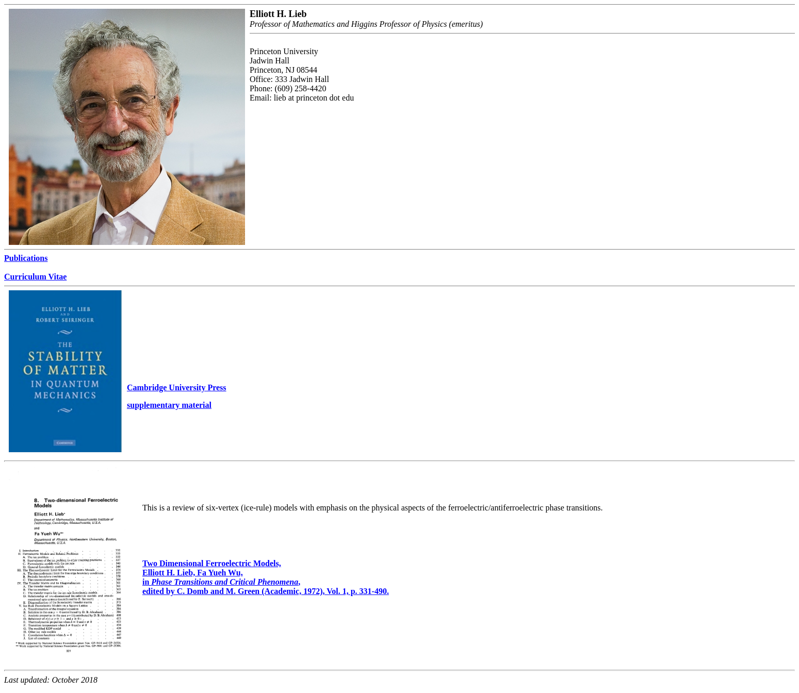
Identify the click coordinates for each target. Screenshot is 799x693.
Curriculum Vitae (35, 276)
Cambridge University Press (176, 387)
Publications (25, 258)
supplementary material (169, 405)
